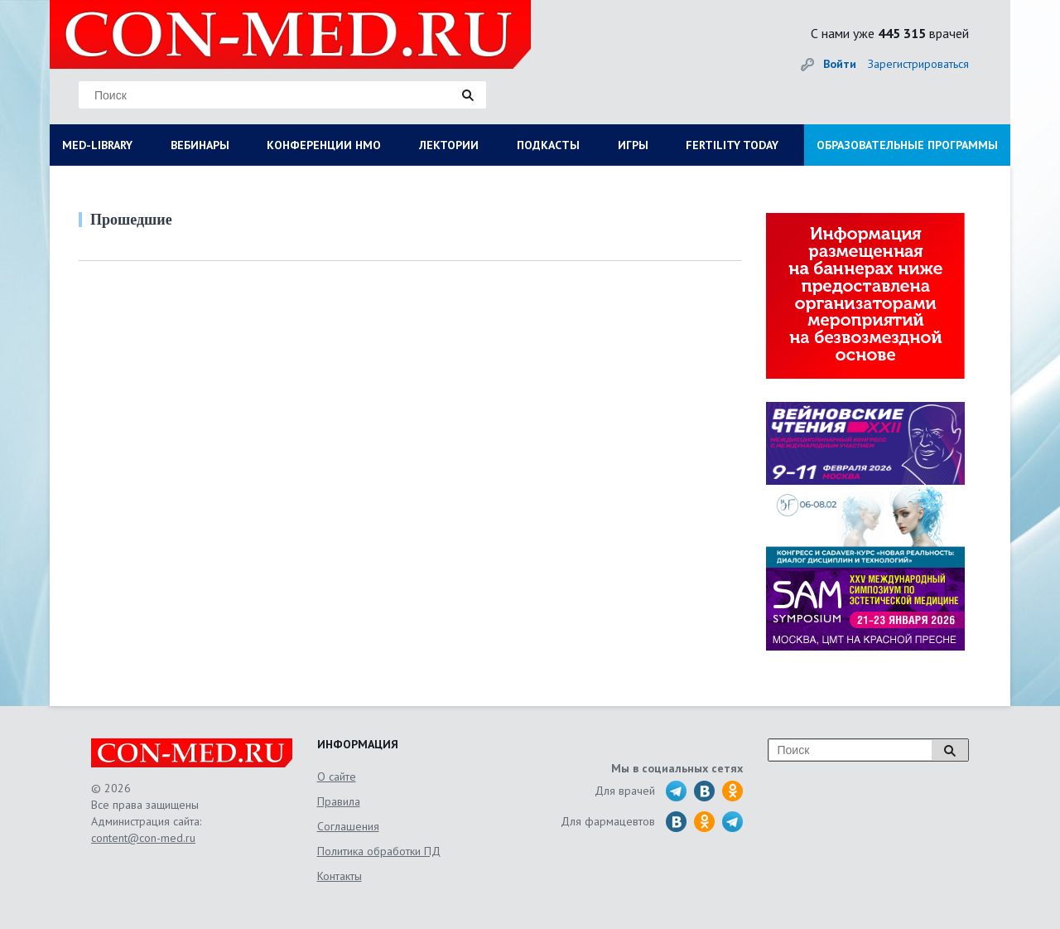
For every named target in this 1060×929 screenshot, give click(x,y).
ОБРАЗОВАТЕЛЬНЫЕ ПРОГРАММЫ (907, 145)
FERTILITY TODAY (732, 145)
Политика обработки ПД (379, 851)
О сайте (336, 776)
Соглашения (348, 826)
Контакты (339, 876)
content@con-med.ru (143, 837)
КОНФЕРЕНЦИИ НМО (324, 145)
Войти (839, 64)
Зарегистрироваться (918, 63)
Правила (338, 801)
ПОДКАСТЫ (548, 145)
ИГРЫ (633, 145)
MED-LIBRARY (97, 145)
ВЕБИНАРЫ (200, 145)
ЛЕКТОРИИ (449, 145)
